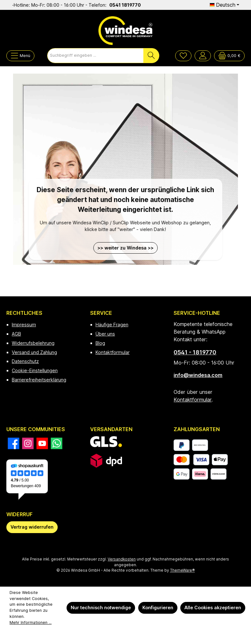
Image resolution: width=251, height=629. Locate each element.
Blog (100, 343)
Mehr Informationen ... (31, 622)
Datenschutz (25, 361)
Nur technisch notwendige (101, 607)
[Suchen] (151, 55)
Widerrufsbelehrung (33, 343)
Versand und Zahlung (34, 352)
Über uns (105, 333)
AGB (16, 333)
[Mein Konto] (203, 55)
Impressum (24, 324)
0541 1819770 (132, 5)
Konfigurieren (157, 607)
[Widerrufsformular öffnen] (32, 527)
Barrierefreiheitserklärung (39, 379)
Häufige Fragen (112, 324)
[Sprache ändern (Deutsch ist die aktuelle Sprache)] (224, 5)
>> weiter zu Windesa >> (125, 247)
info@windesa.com (198, 375)
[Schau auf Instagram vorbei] (28, 443)
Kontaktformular (113, 352)
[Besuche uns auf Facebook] (13, 443)
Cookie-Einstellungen (35, 370)
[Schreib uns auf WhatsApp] (56, 443)
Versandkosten (122, 559)
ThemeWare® (182, 570)
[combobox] (95, 55)
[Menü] (20, 55)
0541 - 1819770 (195, 352)
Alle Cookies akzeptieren (212, 607)
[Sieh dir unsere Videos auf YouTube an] (42, 443)
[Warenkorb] (229, 55)
